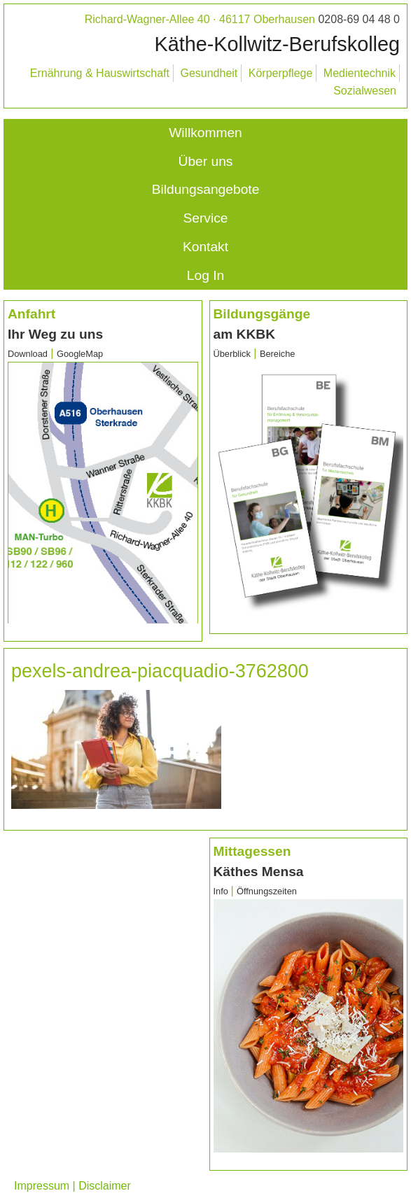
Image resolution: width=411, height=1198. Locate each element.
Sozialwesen (364, 91)
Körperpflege (281, 73)
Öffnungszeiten (267, 891)
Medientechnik (359, 73)
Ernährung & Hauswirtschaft (99, 73)
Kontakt (205, 246)
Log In (205, 275)
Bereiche (277, 353)
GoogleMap (80, 353)
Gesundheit (208, 73)
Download (28, 353)
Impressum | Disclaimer (72, 1186)
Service (205, 218)
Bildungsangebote (206, 189)
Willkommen (205, 132)
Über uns (206, 161)
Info (222, 891)
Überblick (232, 353)
